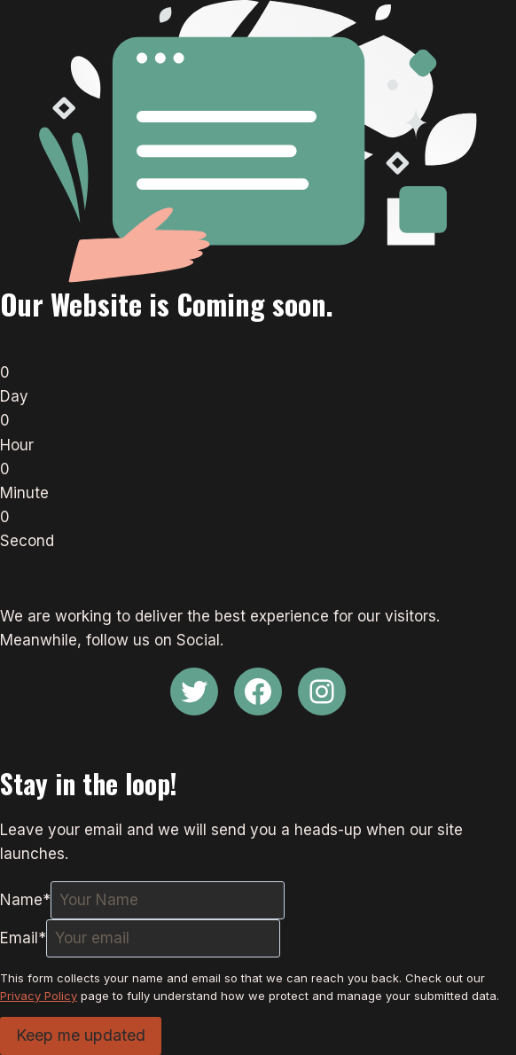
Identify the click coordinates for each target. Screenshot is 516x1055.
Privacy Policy (38, 996)
